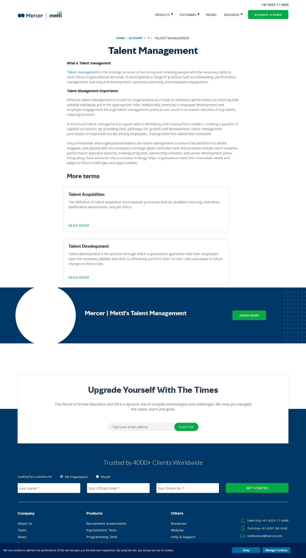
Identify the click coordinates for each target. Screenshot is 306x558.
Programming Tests (100, 485)
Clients (23, 499)
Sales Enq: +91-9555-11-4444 (265, 468)
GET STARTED (257, 437)
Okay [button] (246, 550)
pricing (211, 15)
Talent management (82, 72)
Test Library (94, 525)
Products (162, 15)
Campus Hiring (96, 519)
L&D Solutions (95, 512)
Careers (24, 492)
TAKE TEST (261, 501)
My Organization (76, 425)
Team (22, 478)
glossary (136, 38)
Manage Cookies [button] (276, 550)
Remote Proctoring (99, 505)
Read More (82, 226)
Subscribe (186, 375)
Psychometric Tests (100, 478)
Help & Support (179, 485)
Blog (170, 492)
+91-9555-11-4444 (274, 4)
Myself (105, 425)
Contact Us (26, 519)
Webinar (174, 478)
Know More (249, 264)
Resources (231, 15)
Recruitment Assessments (105, 472)
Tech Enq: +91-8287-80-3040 (265, 475)
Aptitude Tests (96, 492)
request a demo (268, 15)
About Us (25, 472)
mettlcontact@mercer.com (263, 482)
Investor (24, 512)
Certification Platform (101, 499)
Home (120, 38)
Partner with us (30, 505)
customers (188, 15)
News (22, 485)
